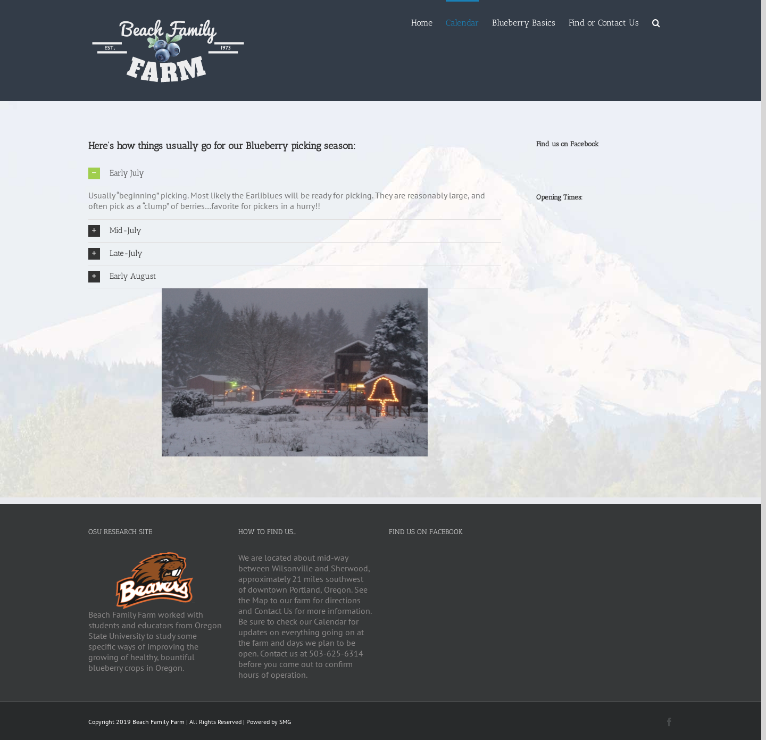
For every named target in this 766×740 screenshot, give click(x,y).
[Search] (656, 22)
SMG (285, 722)
